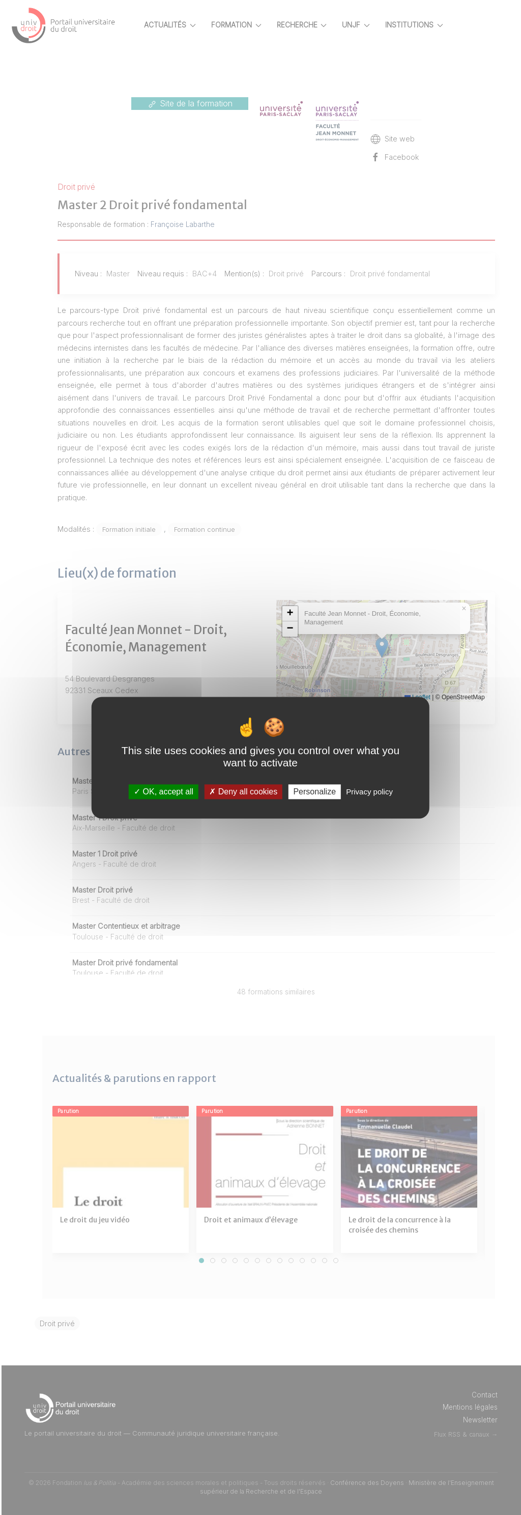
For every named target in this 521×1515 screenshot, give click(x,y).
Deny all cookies (243, 791)
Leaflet (452, 697)
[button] (324, 613)
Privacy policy (369, 791)
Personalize (314, 791)
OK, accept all (163, 791)
